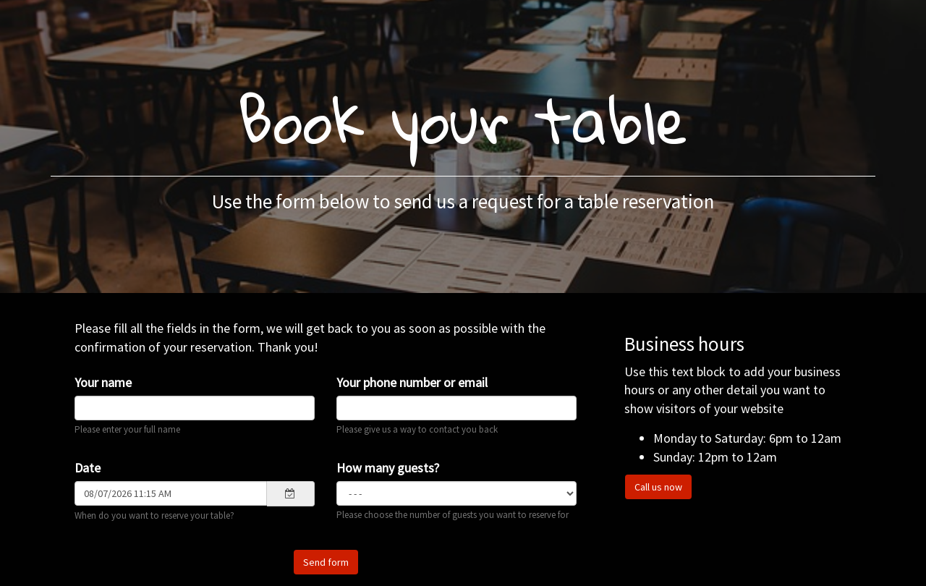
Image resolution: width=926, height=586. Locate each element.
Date (88, 467)
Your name (103, 382)
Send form (326, 562)
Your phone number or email (412, 382)
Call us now (658, 486)
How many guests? (387, 467)
